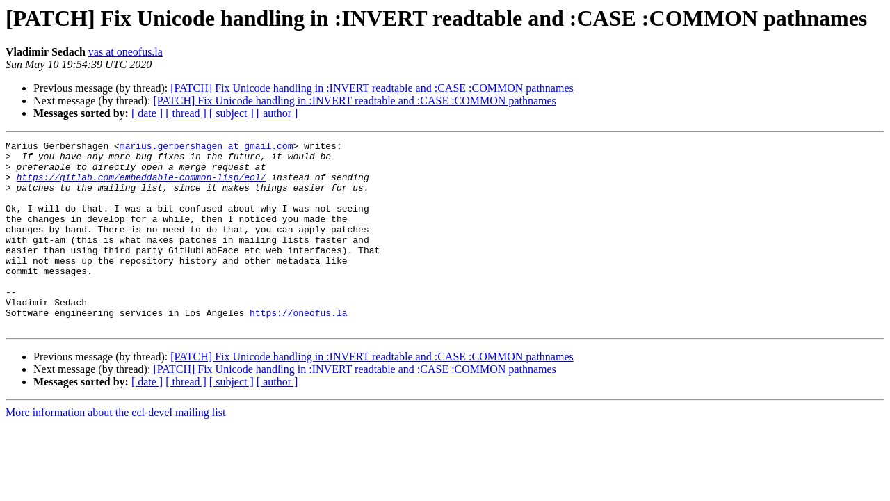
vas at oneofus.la (125, 52)
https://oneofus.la (298, 348)
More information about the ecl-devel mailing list (115, 450)
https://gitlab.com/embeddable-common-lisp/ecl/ (141, 185)
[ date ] (147, 113)
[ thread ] (186, 113)
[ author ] (277, 113)
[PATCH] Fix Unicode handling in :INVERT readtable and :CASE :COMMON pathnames (371, 88)
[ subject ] (231, 113)
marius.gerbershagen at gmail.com (206, 147)
